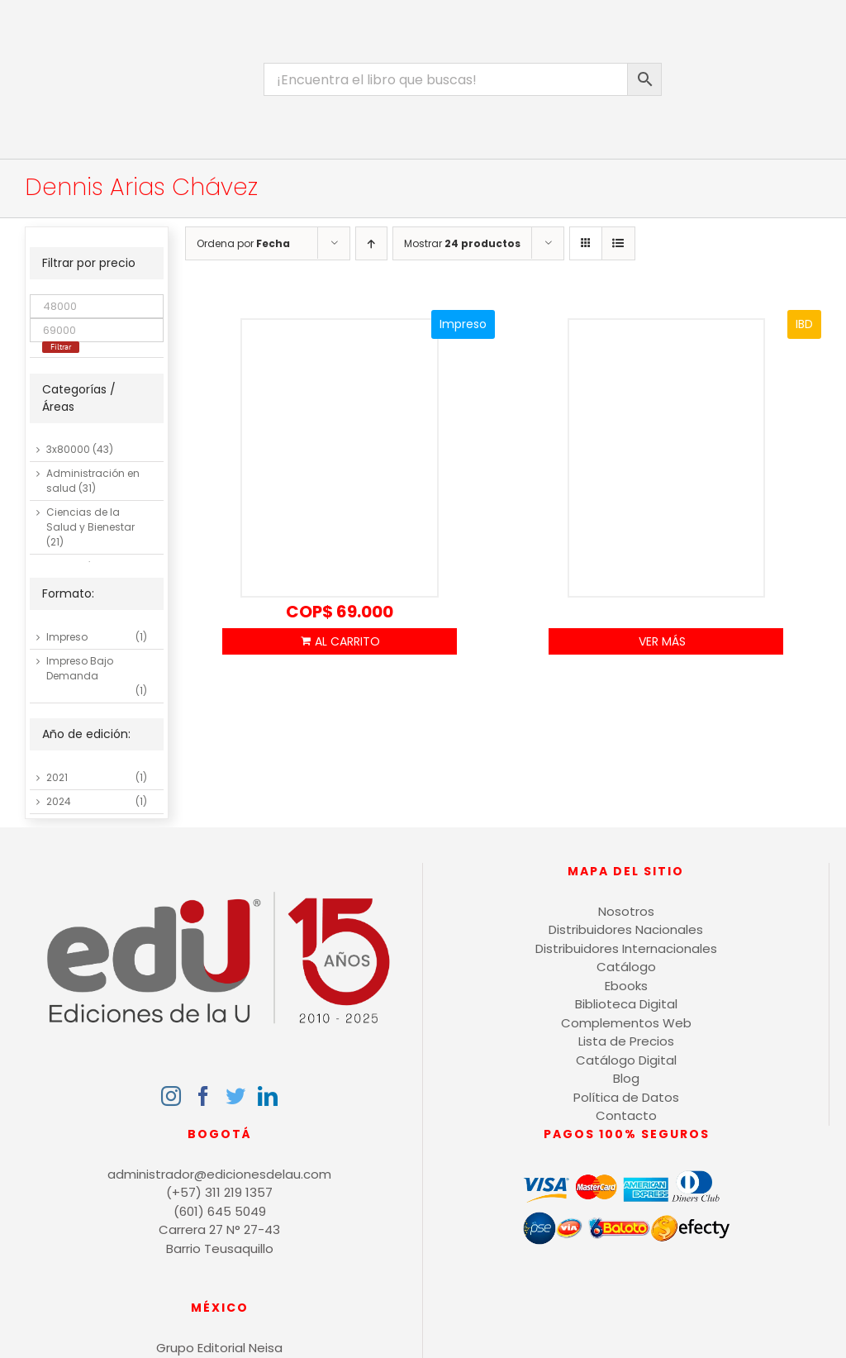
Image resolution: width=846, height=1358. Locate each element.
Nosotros (626, 911)
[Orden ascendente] (371, 243)
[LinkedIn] (268, 1096)
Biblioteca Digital (626, 1004)
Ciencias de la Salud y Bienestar (90, 519)
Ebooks (626, 985)
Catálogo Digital (626, 1060)
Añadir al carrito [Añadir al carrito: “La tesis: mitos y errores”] (339, 641)
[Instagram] (171, 1096)
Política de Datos (626, 1097)
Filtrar (60, 346)
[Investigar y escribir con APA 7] (666, 458)
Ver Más (662, 641)
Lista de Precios (626, 1041)
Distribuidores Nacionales (626, 929)
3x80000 (68, 449)
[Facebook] (203, 1096)
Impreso (67, 637)
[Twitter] (235, 1096)
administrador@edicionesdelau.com (219, 1174)
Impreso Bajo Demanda (79, 668)
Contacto (626, 1115)
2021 (57, 777)
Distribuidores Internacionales (626, 948)
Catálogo (626, 966)
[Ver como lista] (618, 243)
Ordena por (243, 243)
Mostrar (462, 243)
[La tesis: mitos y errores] (340, 458)
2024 (58, 801)
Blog (626, 1078)
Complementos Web (626, 1023)
